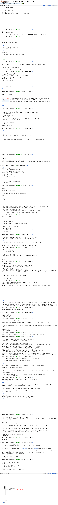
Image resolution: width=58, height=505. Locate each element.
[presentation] (11, 498)
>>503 (3, 45)
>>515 (3, 167)
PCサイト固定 (2, 502)
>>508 (3, 88)
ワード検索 (13, 3)
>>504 (3, 50)
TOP (1, 3)
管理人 (18, 7)
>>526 (3, 258)
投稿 (6, 500)
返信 (32, 29)
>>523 (3, 240)
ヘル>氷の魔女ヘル (35, 448)
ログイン (19, 3)
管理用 (17, 3)
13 (50, 5)
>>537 (3, 363)
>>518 (3, 198)
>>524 (4, 251)
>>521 (3, 219)
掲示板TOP (4, 3)
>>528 (3, 300)
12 (49, 5)
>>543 (3, 393)
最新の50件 (55, 5)
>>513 (3, 130)
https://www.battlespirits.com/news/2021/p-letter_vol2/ (9, 191)
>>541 (3, 382)
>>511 (3, 105)
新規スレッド (10, 3)
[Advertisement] (22, 23)
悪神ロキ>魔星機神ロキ (25, 448)
